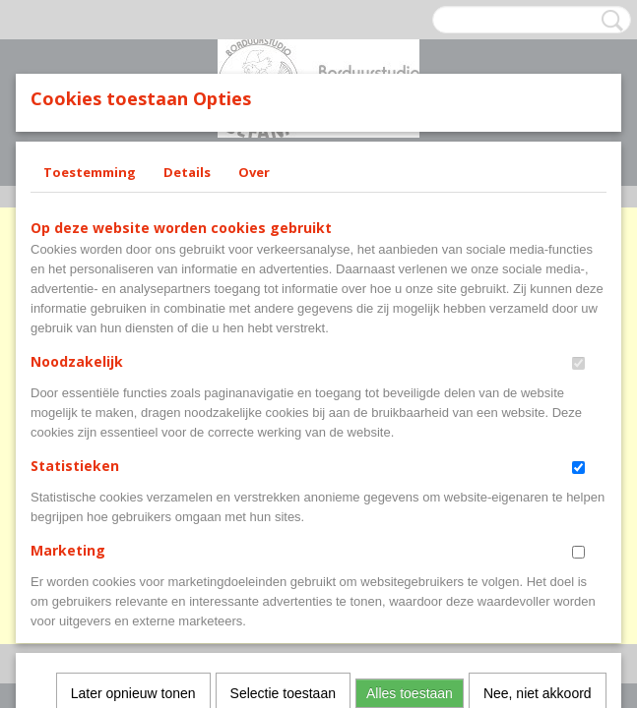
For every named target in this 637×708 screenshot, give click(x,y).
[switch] (578, 363)
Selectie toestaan (283, 433)
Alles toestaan (409, 433)
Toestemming (89, 172)
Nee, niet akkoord (537, 433)
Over (254, 172)
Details (187, 172)
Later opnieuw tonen (133, 433)
